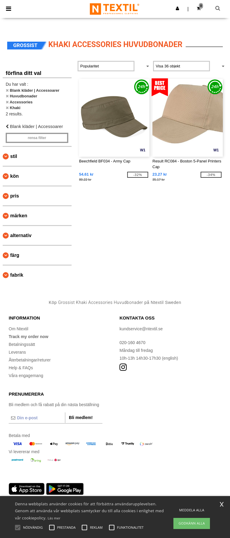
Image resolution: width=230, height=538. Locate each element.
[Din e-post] (37, 417)
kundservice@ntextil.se (141, 328)
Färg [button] (14, 255)
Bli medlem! (81, 417)
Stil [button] (13, 156)
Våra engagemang (26, 375)
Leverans (17, 352)
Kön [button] (14, 176)
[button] (177, 8)
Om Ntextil (18, 328)
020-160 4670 (132, 342)
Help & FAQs (21, 367)
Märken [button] (18, 215)
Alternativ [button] (20, 235)
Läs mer (54, 518)
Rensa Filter (37, 138)
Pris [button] (14, 195)
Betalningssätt (22, 344)
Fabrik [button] (16, 275)
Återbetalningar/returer (30, 360)
